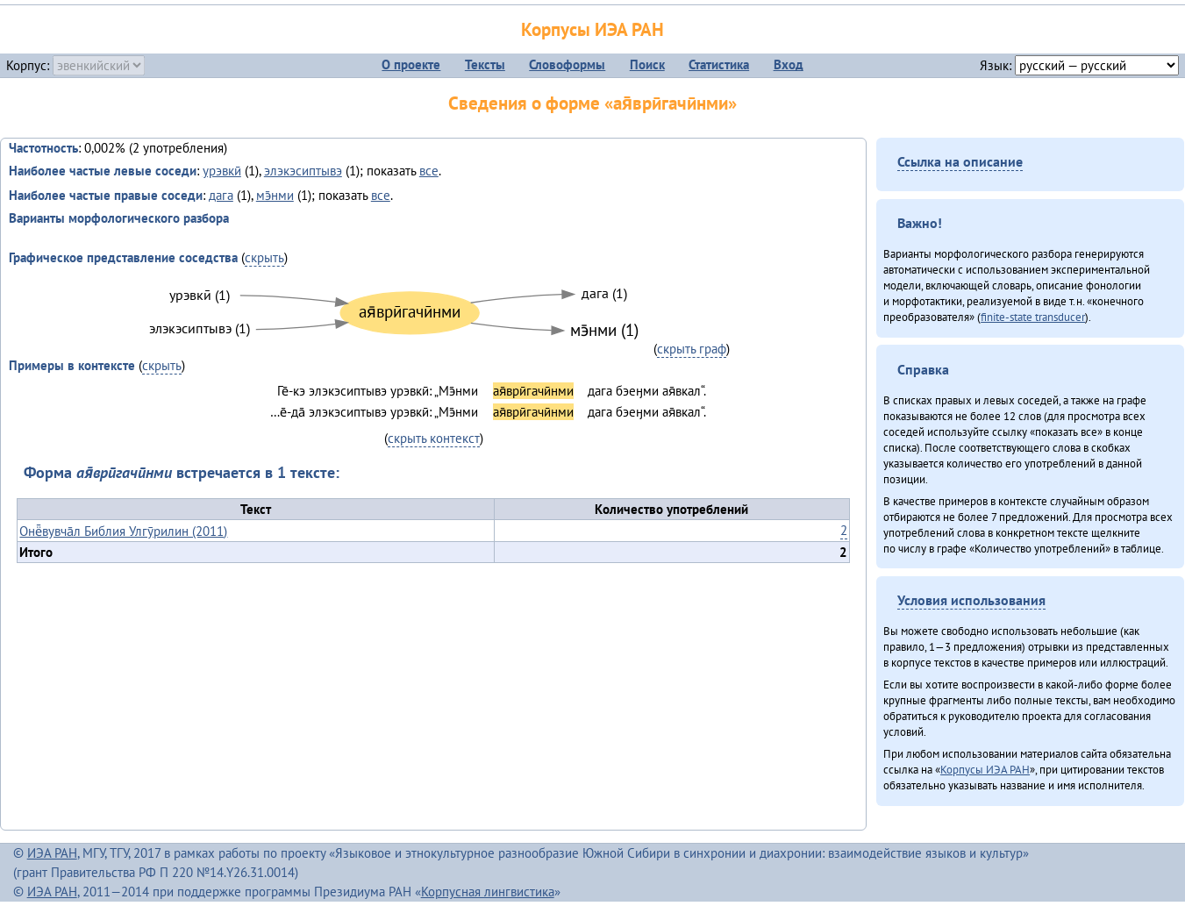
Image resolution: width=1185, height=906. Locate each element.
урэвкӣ (222, 170)
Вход (788, 64)
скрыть (264, 257)
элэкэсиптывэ (303, 170)
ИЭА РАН (52, 853)
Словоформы (567, 64)
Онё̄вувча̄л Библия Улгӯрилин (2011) (123, 531)
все (429, 170)
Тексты (485, 64)
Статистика (719, 64)
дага (221, 195)
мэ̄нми (275, 195)
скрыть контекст (434, 438)
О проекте (411, 64)
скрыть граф (691, 348)
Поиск (647, 64)
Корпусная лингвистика (487, 891)
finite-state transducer (1033, 317)
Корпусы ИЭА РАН (592, 29)
